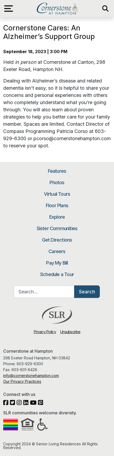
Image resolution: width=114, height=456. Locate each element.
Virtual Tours (57, 194)
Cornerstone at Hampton (56, 8)
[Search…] (44, 291)
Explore (57, 217)
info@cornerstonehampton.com (31, 375)
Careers (56, 251)
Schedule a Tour (57, 274)
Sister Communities (57, 228)
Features (57, 171)
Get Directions (57, 240)
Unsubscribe (70, 331)
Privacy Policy (45, 331)
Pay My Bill (57, 263)
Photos (57, 182)
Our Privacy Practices (22, 381)
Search (87, 291)
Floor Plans (57, 205)
